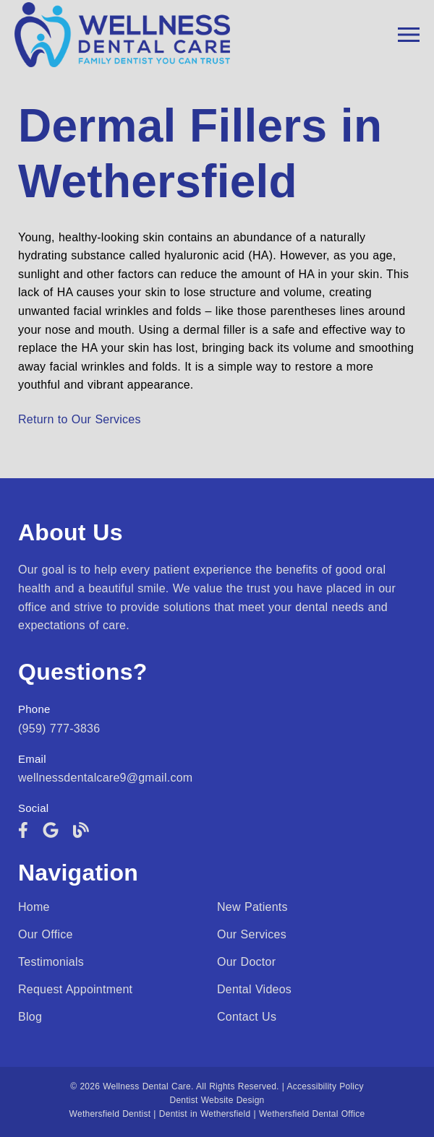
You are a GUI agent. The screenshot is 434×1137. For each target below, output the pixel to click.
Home (34, 907)
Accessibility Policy (325, 1086)
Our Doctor (246, 962)
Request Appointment (75, 989)
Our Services (251, 934)
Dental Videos (254, 989)
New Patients (252, 907)
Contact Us (246, 1017)
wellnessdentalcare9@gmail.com (105, 777)
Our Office (45, 934)
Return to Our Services (79, 419)
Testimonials (51, 962)
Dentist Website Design (217, 1100)
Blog (30, 1017)
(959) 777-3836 (59, 728)
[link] (23, 830)
